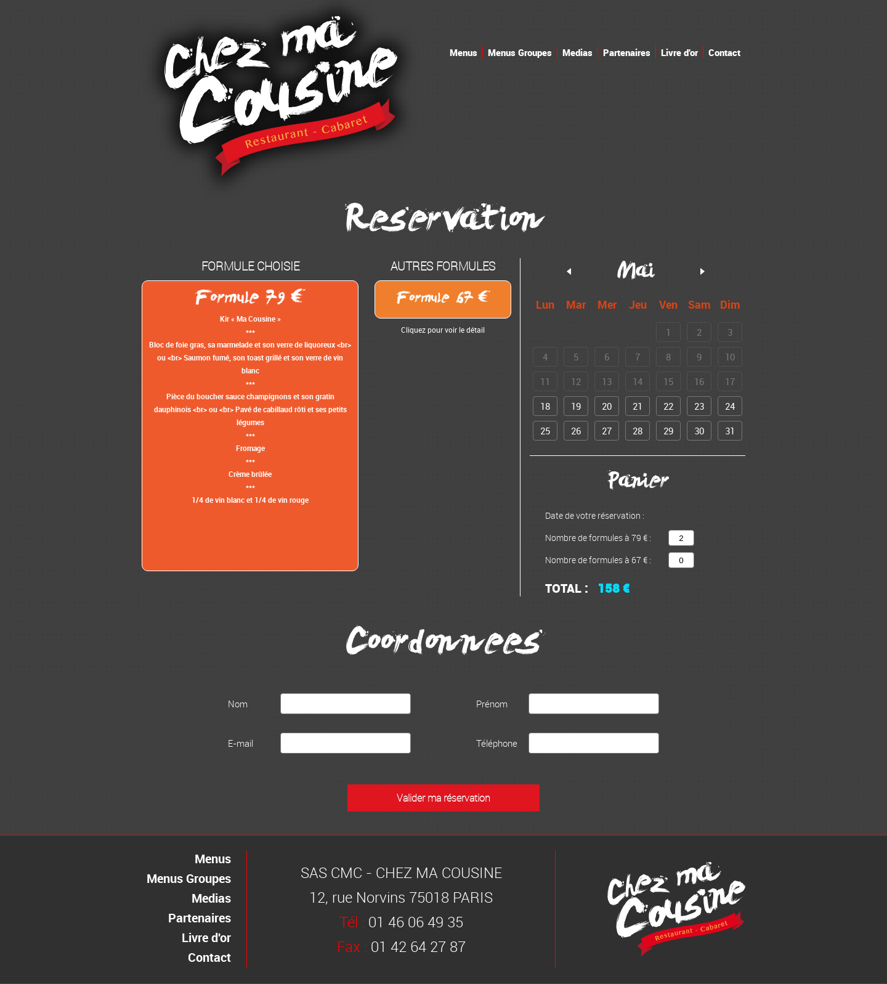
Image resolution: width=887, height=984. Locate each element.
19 (576, 406)
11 (545, 381)
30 (699, 431)
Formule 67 (443, 299)
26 (576, 431)
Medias (577, 52)
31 (730, 431)
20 (607, 406)
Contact (724, 52)
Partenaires (626, 52)
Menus (463, 52)
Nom (238, 703)
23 (699, 406)
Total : (566, 588)
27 (607, 431)
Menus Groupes (520, 52)
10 (730, 357)
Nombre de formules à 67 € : (598, 560)
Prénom (492, 703)
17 (730, 381)
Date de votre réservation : (594, 515)
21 (637, 406)
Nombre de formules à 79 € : (598, 537)
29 (668, 431)
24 (730, 406)
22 (668, 406)
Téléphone (496, 743)
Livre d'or (679, 52)
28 (637, 431)
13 (607, 381)
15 (668, 381)
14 (637, 381)
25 (545, 431)
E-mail (240, 743)
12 (576, 381)
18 (545, 406)
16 (699, 381)
